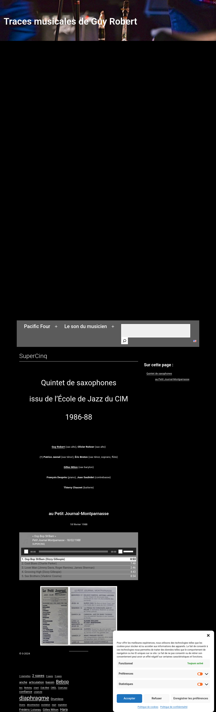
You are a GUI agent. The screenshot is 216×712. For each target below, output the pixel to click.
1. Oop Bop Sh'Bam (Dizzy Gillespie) (43, 559)
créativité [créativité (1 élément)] (38, 692)
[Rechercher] (124, 340)
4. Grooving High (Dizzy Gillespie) (41, 571)
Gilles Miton (71, 467)
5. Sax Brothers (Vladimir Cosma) (42, 576)
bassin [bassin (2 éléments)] (50, 682)
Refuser (157, 703)
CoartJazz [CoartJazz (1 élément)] (62, 687)
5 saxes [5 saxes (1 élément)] (58, 676)
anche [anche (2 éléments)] (23, 682)
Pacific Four (37, 326)
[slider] (73, 551)
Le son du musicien (85, 326)
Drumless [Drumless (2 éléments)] (57, 699)
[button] (208, 640)
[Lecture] (26, 551)
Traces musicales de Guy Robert (70, 21)
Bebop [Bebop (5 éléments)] (62, 681)
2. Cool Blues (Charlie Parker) (39, 563)
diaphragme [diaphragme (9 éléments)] (34, 698)
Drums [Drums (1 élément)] (22, 705)
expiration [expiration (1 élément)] (62, 705)
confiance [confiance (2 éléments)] (25, 691)
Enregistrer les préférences (190, 703)
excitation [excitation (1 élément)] (45, 705)
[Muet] (120, 551)
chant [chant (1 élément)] (36, 687)
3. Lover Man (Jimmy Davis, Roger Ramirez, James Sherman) (58, 567)
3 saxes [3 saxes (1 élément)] (49, 676)
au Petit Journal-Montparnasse (172, 379)
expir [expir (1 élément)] (54, 705)
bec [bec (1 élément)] (21, 687)
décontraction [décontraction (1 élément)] (33, 705)
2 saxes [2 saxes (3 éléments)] (38, 676)
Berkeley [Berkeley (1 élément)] (28, 687)
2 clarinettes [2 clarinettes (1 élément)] (24, 676)
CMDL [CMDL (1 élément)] (53, 687)
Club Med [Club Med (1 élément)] (44, 687)
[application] (78, 551)
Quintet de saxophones (159, 373)
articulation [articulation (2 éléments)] (36, 682)
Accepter (129, 703)
